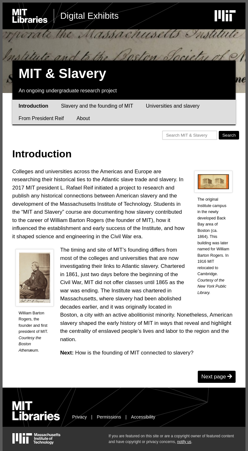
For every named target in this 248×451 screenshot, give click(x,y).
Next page (216, 377)
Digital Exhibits (89, 16)
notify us (184, 442)
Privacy (79, 416)
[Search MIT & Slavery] (189, 135)
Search (229, 135)
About (83, 118)
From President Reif (41, 118)
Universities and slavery (173, 106)
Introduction (33, 106)
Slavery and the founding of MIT (97, 106)
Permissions (109, 416)
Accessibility (143, 416)
